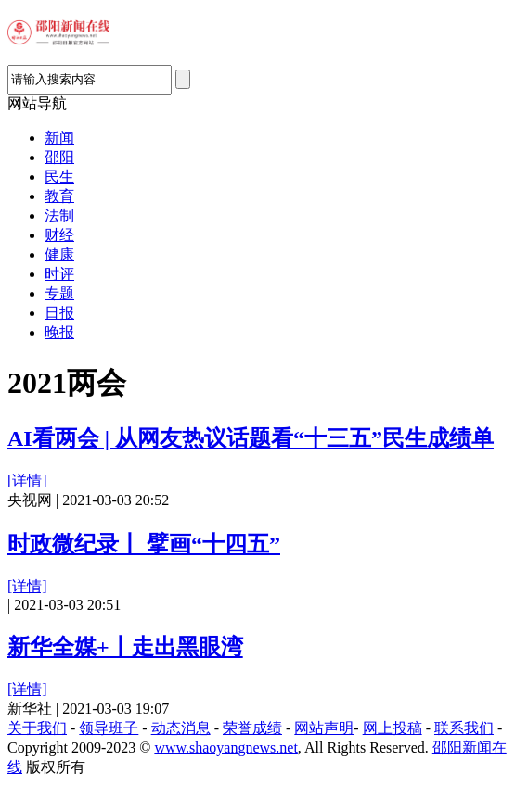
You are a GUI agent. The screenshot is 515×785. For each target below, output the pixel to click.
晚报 (59, 332)
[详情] (27, 480)
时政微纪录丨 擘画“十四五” (143, 544)
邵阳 (59, 157)
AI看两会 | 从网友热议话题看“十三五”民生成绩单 (250, 438)
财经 (59, 235)
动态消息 (181, 728)
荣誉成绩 (252, 728)
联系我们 (464, 728)
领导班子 (108, 728)
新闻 (59, 138)
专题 (59, 293)
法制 (59, 215)
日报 (59, 313)
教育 (59, 196)
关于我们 (37, 728)
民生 (59, 176)
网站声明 (324, 728)
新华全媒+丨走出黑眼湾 (125, 647)
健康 (59, 254)
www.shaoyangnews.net (225, 747)
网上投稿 (392, 728)
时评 (59, 274)
